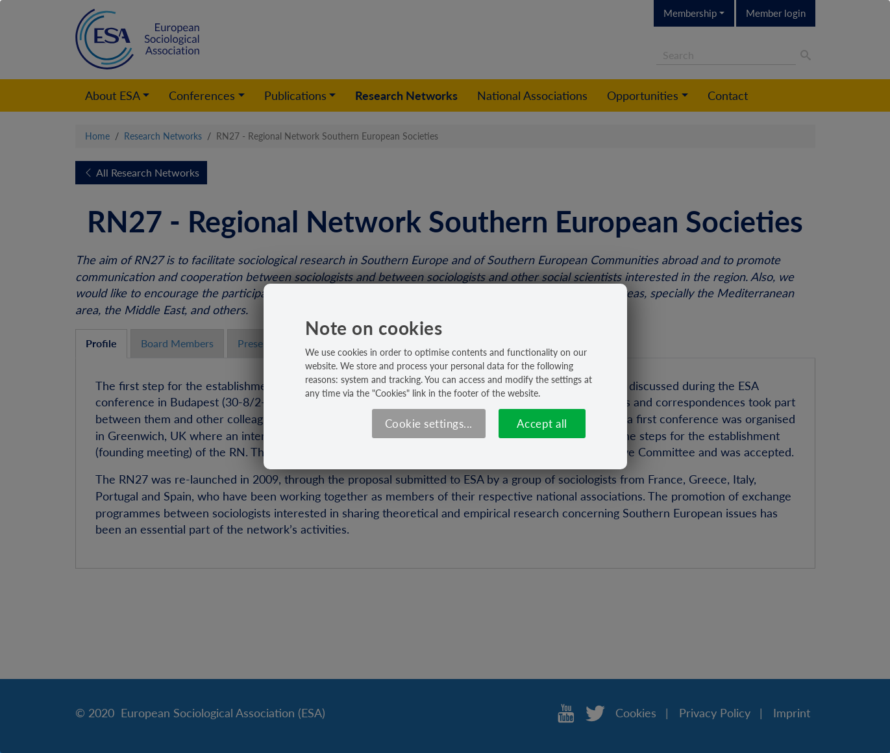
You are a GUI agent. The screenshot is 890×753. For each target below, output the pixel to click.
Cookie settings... (429, 423)
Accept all (542, 423)
